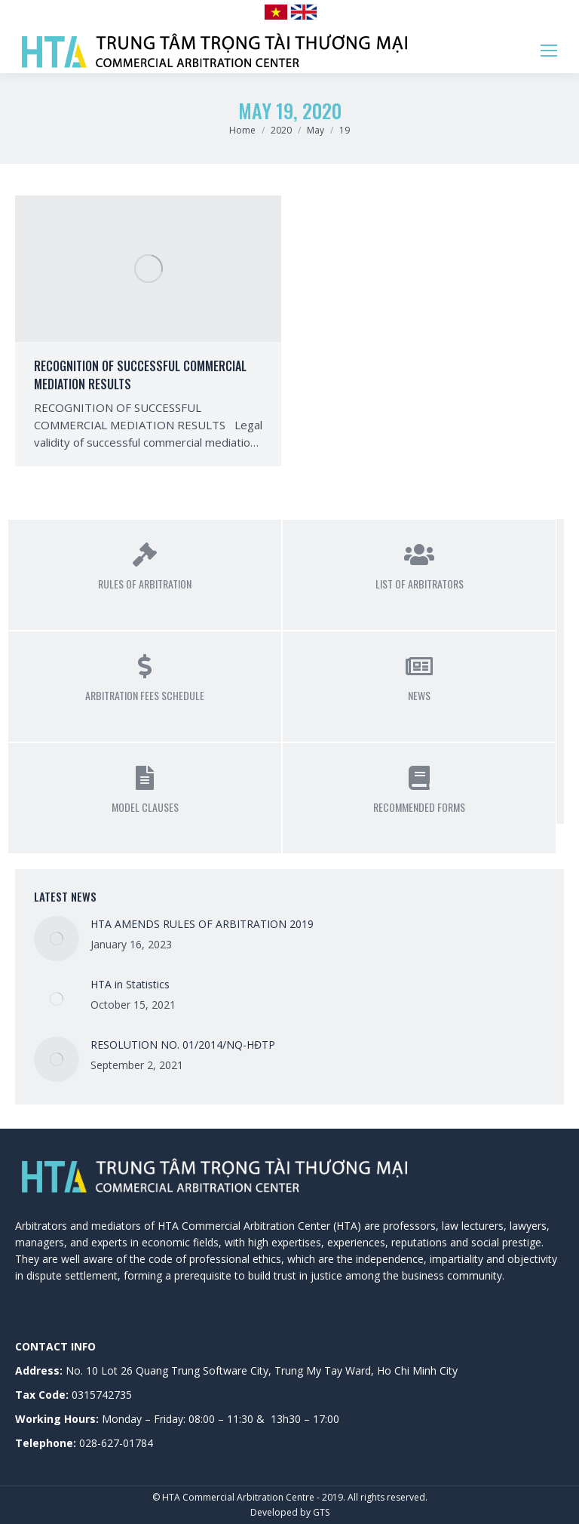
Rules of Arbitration (144, 583)
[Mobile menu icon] (549, 50)
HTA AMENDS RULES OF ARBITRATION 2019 (202, 924)
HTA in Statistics (130, 984)
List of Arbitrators (419, 583)
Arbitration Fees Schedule (144, 695)
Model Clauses (145, 807)
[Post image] (56, 938)
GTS (321, 1512)
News (419, 695)
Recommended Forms (419, 807)
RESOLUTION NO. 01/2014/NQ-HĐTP (182, 1044)
